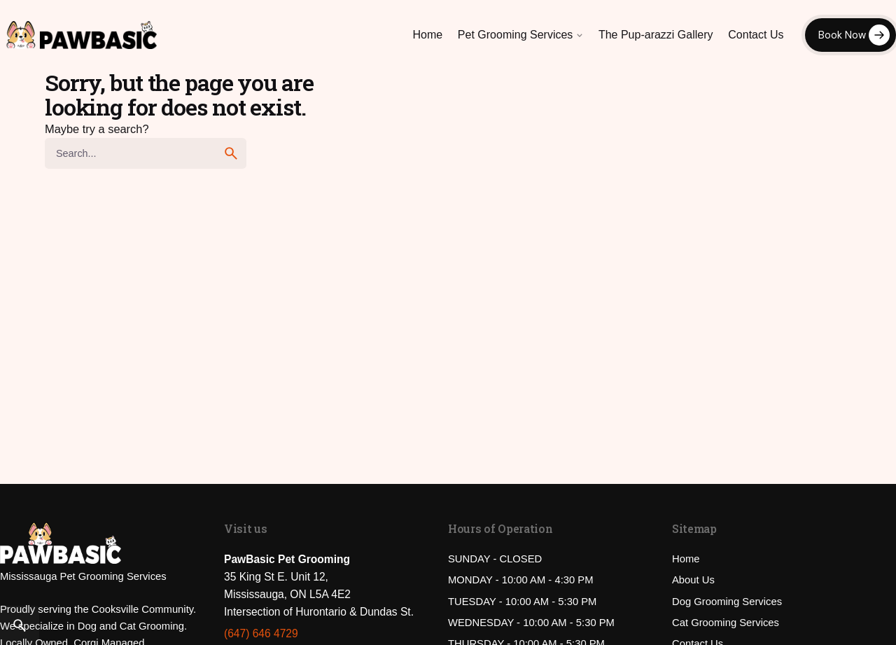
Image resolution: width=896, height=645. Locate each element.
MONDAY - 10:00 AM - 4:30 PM (521, 579)
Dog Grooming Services (727, 601)
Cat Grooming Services (725, 622)
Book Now (842, 35)
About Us (693, 579)
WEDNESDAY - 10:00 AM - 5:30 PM (531, 622)
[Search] (19, 625)
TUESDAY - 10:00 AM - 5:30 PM (522, 601)
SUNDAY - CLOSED (495, 558)
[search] (231, 153)
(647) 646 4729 (261, 633)
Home (685, 558)
